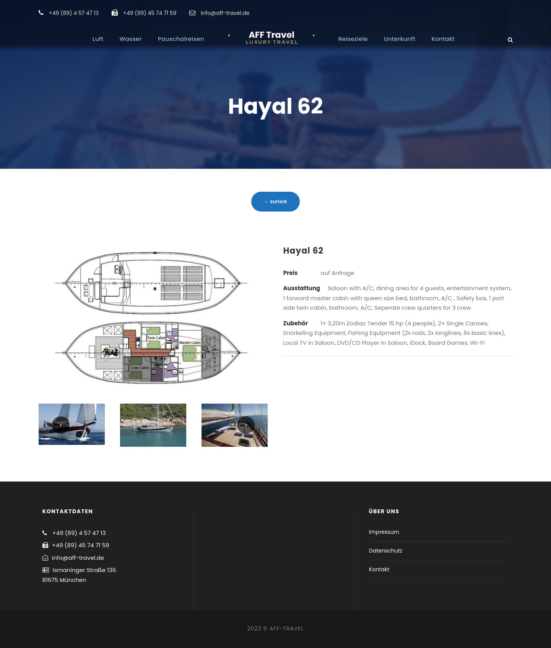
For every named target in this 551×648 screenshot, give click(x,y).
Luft (98, 39)
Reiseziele (353, 39)
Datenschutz (385, 550)
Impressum (384, 532)
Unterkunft (399, 39)
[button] (535, 11)
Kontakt (442, 39)
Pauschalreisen (181, 39)
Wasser (131, 39)
